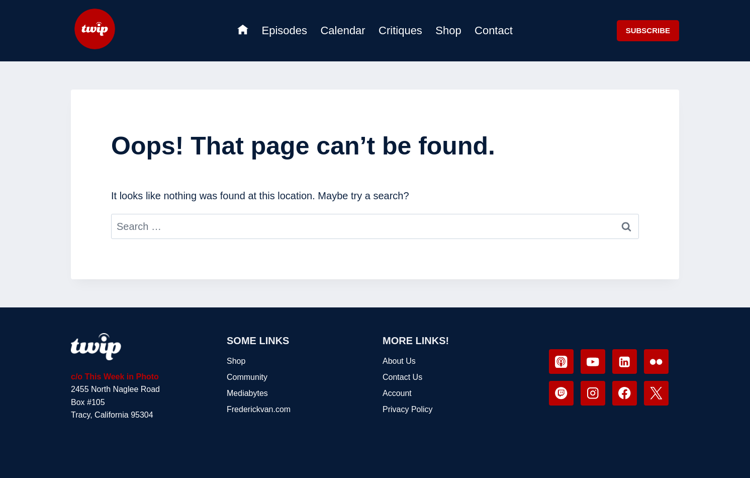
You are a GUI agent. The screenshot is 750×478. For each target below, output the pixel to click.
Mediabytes (247, 393)
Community (247, 377)
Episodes (285, 30)
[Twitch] (561, 393)
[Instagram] (593, 393)
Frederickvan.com (259, 409)
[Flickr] (656, 361)
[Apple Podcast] (561, 361)
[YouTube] (593, 361)
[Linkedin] (624, 361)
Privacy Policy (408, 409)
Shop (448, 30)
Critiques (400, 30)
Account (397, 393)
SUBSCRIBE (648, 30)
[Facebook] (624, 393)
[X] (656, 393)
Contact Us (402, 377)
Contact (494, 30)
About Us (399, 361)
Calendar (342, 30)
